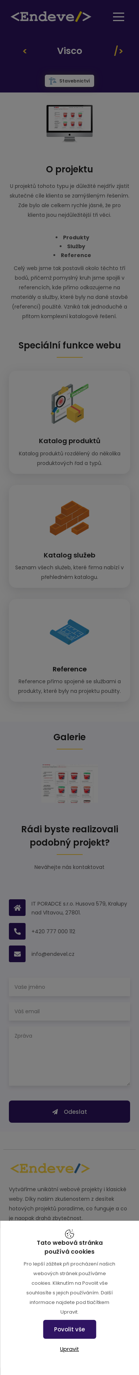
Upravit (69, 1349)
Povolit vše (69, 1329)
